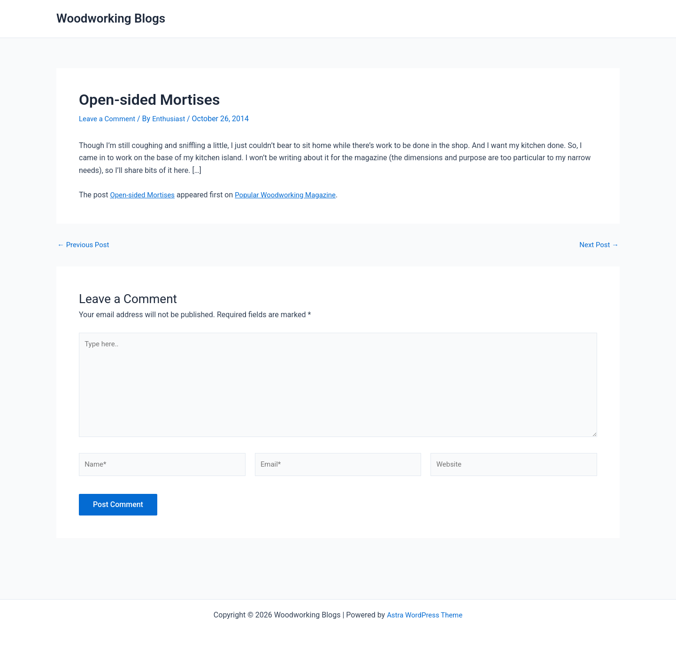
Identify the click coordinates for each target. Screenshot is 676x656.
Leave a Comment (109, 118)
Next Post (597, 245)
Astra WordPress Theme (424, 614)
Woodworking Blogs (110, 18)
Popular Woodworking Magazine (293, 194)
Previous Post (85, 245)
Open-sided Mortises (144, 194)
